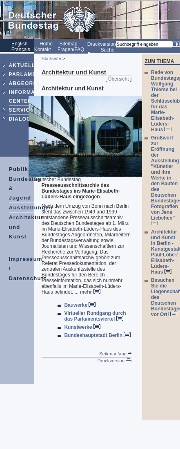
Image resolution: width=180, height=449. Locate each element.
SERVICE (21, 110)
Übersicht (118, 79)
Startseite (51, 58)
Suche (107, 50)
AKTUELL (22, 65)
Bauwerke (80, 305)
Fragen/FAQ (71, 49)
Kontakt (42, 49)
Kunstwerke (82, 327)
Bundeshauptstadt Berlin (97, 335)
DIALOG (20, 119)
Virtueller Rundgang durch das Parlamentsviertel (95, 316)
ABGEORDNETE (31, 83)
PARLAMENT (26, 74)
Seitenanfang (115, 353)
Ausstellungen (31, 207)
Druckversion (101, 44)
